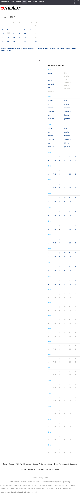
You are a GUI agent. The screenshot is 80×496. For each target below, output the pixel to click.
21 (25, 37)
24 (3, 41)
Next (29, 1)
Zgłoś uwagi (66, 482)
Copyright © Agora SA (40, 477)
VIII (54, 160)
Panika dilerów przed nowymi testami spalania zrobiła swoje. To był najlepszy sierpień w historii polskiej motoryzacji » (38, 49)
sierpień (66, 104)
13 (19, 33)
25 (8, 41)
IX (59, 160)
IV (64, 156)
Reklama (23, 482)
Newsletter (31, 469)
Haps (56, 464)
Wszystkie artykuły (44, 469)
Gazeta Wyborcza (39, 464)
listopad (66, 115)
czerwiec (51, 119)
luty (49, 77)
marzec (50, 80)
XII (75, 160)
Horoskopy (27, 464)
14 (25, 33)
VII (49, 160)
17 (3, 37)
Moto (24, 1)
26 (14, 41)
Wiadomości (5, 1)
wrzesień (67, 108)
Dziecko (41, 1)
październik (68, 111)
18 (8, 37)
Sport (12, 1)
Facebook (55, 469)
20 (19, 37)
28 (25, 41)
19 (14, 37)
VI (75, 156)
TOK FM (19, 464)
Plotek (35, 1)
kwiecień (51, 84)
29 (30, 41)
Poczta (23, 469)
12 (14, 33)
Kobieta (18, 1)
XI (70, 160)
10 (3, 33)
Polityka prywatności (34, 482)
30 (36, 41)
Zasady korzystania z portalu (51, 482)
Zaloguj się (76, 0)
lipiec (65, 100)
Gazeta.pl (73, 464)
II (53, 156)
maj (49, 88)
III (59, 156)
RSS (11, 482)
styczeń (50, 73)
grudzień (67, 119)
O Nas (16, 482)
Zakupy (50, 464)
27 (19, 41)
